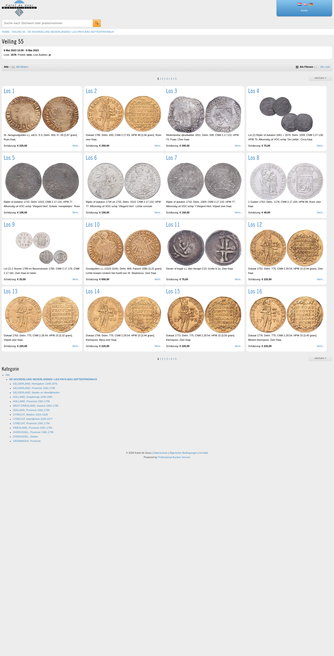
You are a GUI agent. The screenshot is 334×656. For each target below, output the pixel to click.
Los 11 (173, 224)
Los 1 (9, 90)
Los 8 (253, 157)
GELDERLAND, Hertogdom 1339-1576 (35, 383)
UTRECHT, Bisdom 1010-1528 (30, 414)
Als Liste (323, 66)
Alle (8, 374)
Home (6, 31)
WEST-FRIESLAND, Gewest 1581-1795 (35, 405)
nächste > (320, 78)
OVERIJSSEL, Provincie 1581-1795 (33, 432)
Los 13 (11, 291)
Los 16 (255, 291)
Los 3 (171, 90)
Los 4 (253, 90)
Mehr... (76, 145)
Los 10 (93, 224)
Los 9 (9, 224)
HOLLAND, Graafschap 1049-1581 (33, 397)
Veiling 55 (19, 31)
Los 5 (9, 157)
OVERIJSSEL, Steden (25, 436)
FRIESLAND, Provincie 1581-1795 (32, 427)
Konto (304, 10)
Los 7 (171, 157)
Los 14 (93, 291)
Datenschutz (160, 452)
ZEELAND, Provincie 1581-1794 (31, 410)
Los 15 (173, 291)
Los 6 (91, 157)
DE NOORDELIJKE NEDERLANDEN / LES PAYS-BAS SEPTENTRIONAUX (71, 31)
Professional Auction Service (174, 457)
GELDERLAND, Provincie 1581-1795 (34, 388)
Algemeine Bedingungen (183, 452)
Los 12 (255, 224)
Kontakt (203, 452)
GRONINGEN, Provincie (27, 441)
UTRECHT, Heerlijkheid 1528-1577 (33, 419)
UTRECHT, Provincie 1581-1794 (31, 423)
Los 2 (91, 90)
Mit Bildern (20, 66)
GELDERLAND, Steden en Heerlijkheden (36, 392)
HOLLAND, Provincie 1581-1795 (31, 401)
